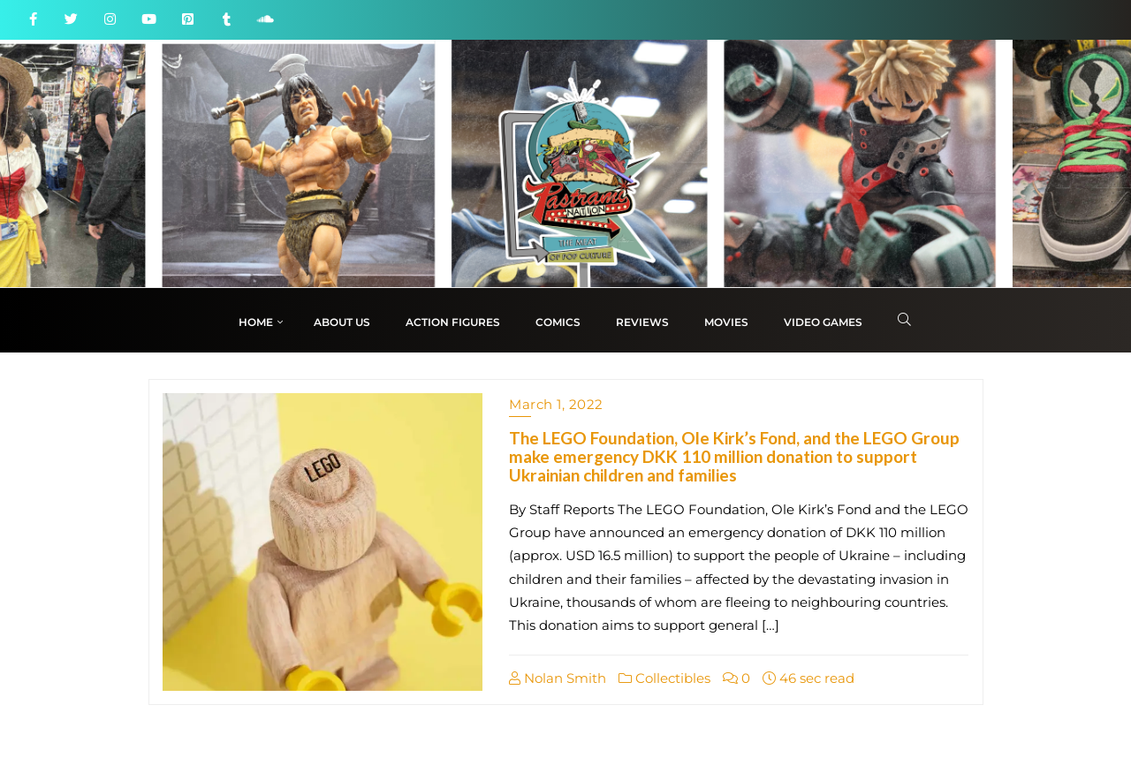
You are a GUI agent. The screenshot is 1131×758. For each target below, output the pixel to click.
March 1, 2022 (556, 404)
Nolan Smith (557, 678)
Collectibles (664, 678)
